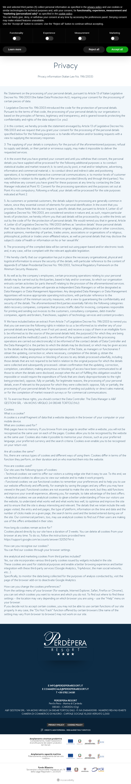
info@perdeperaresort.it (66, 685)
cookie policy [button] (65, 13)
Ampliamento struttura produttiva (46, 738)
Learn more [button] (14, 49)
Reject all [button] (94, 49)
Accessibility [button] (67, 780)
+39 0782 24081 (66, 692)
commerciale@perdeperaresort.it (66, 689)
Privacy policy (56, 725)
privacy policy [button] (94, 7)
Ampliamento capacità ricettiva (46, 754)
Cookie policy (75, 725)
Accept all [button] (117, 49)
